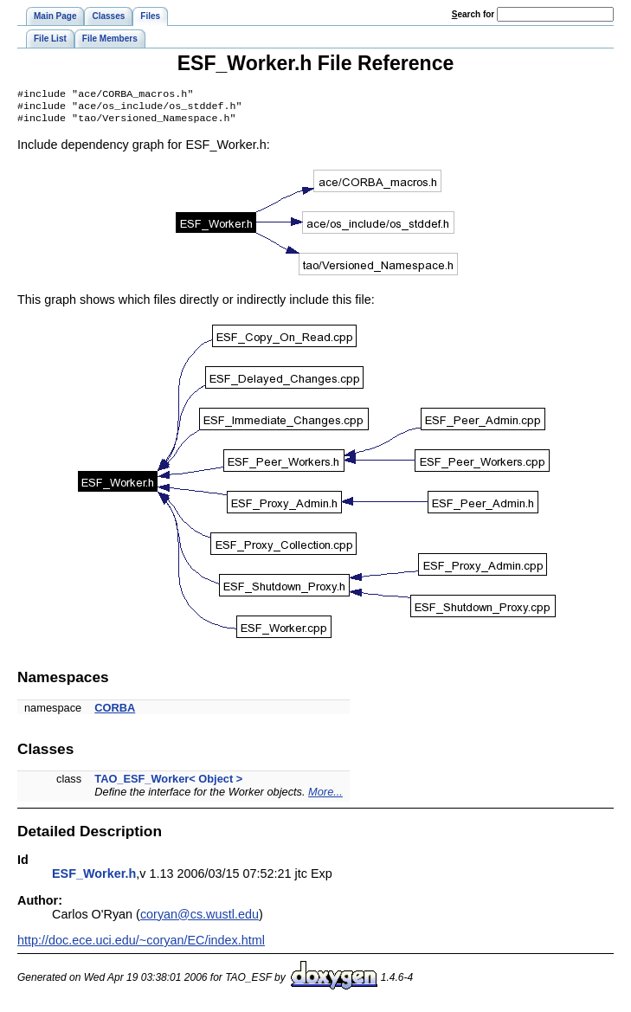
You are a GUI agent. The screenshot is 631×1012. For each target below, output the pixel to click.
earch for (473, 14)
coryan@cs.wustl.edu (199, 919)
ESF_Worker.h (94, 879)
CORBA (114, 712)
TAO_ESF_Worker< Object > (168, 783)
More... (325, 796)
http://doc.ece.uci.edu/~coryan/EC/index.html (141, 945)
